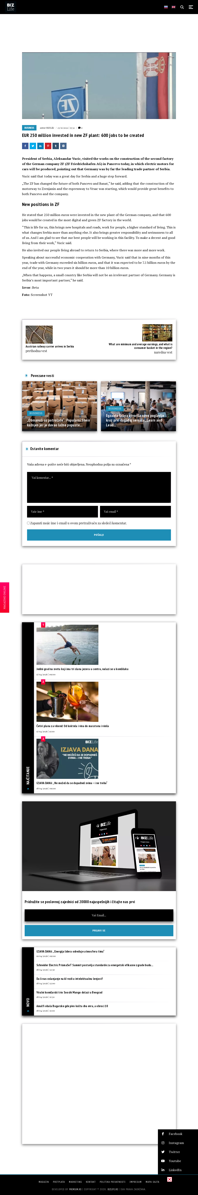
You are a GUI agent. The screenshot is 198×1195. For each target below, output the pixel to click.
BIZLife (50, 127)
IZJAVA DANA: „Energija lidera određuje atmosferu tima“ (70, 951)
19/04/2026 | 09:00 (46, 956)
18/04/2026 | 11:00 (45, 1010)
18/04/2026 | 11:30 (45, 996)
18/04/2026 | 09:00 (46, 788)
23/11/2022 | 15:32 (66, 127)
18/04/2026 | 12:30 (45, 969)
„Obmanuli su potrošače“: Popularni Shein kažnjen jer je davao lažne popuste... (58, 422)
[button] (178, 1133)
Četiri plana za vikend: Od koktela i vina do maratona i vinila (72, 726)
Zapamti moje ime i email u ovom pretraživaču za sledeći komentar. (78, 523)
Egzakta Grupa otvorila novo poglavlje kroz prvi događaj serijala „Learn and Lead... (135, 420)
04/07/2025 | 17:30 (136, 408)
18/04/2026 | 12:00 (45, 983)
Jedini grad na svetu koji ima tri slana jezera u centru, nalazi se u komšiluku (82, 669)
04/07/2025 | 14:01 (57, 413)
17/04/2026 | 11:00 (45, 731)
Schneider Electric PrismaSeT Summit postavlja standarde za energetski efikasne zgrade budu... (94, 965)
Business (29, 127)
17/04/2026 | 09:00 (46, 674)
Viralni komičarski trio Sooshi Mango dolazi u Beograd (69, 992)
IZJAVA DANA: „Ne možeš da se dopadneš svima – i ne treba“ (72, 783)
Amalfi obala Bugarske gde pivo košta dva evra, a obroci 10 (72, 1006)
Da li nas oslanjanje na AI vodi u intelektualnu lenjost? (69, 979)
